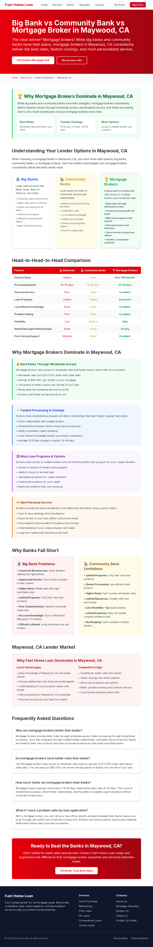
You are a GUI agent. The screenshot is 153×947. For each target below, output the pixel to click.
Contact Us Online (126, 920)
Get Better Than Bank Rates (76, 870)
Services (57, 4)
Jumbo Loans (87, 925)
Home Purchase (88, 901)
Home (44, 4)
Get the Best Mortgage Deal (33, 60)
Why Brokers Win (72, 60)
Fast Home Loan (19, 5)
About (70, 4)
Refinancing (85, 906)
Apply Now (137, 4)
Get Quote (119, 4)
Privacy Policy (121, 938)
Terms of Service (139, 938)
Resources (26, 77)
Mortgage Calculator (127, 906)
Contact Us (122, 910)
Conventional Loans (90, 920)
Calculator (84, 4)
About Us (121, 901)
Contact (99, 4)
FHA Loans (85, 910)
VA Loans (84, 915)
